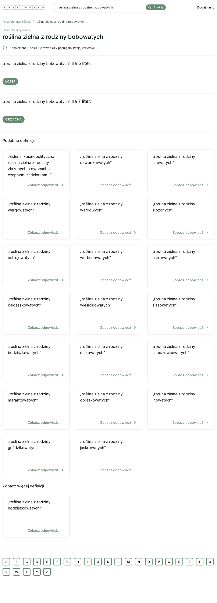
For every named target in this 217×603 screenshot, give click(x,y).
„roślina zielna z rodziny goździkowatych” (36, 456)
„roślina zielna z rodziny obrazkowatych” (108, 408)
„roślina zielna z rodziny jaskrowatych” (108, 456)
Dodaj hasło (205, 7)
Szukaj (155, 7)
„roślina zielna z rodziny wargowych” (108, 218)
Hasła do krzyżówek (17, 21)
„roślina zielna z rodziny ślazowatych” (181, 313)
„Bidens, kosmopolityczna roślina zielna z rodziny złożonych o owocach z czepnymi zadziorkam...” (36, 171)
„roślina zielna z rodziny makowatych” (108, 361)
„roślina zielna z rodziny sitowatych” (181, 171)
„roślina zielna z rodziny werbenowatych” (108, 266)
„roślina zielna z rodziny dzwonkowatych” (108, 171)
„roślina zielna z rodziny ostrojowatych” (36, 266)
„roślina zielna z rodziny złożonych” (181, 218)
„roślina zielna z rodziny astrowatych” (181, 266)
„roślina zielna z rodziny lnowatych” (181, 408)
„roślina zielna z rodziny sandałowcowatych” (181, 361)
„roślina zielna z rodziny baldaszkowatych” (36, 313)
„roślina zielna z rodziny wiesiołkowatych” (108, 313)
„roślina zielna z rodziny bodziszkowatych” (36, 361)
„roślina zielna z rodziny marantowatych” (36, 408)
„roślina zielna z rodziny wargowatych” (36, 218)
